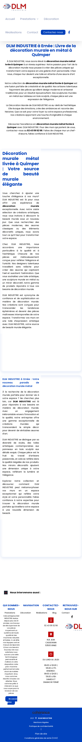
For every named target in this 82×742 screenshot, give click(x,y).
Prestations (10, 612)
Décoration (25, 612)
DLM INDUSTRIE (45, 718)
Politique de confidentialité (41, 726)
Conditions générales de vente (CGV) (41, 738)
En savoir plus (12, 700)
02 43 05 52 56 (51, 625)
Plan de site (41, 733)
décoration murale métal (40, 83)
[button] (41, 592)
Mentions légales (41, 722)
